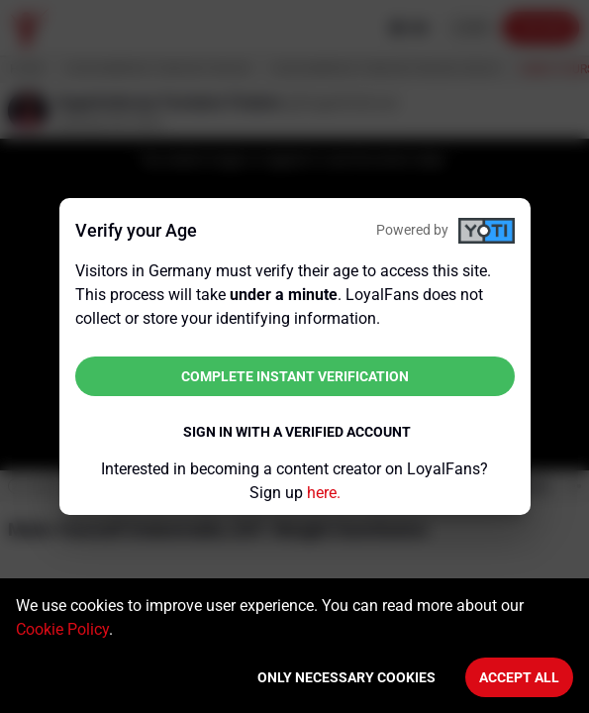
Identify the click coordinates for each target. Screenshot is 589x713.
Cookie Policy (62, 629)
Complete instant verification (295, 376)
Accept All (519, 677)
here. (324, 492)
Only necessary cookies (346, 677)
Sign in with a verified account (297, 432)
